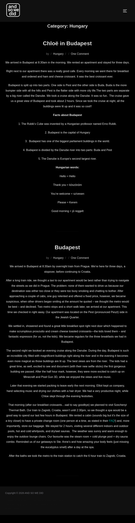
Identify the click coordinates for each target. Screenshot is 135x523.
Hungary (58, 61)
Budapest (67, 255)
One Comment (80, 61)
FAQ (111, 428)
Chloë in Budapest (67, 51)
